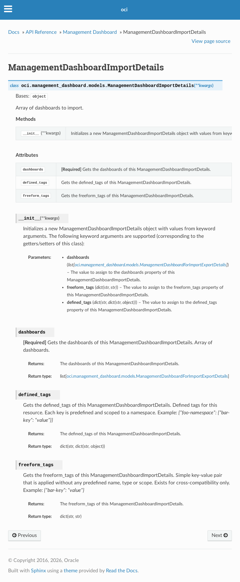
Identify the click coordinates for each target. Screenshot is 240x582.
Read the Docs (122, 570)
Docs (13, 32)
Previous (24, 535)
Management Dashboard (90, 32)
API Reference (41, 32)
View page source (211, 41)
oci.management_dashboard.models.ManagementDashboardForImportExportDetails (147, 376)
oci (124, 9)
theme (71, 570)
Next (220, 535)
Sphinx (38, 570)
